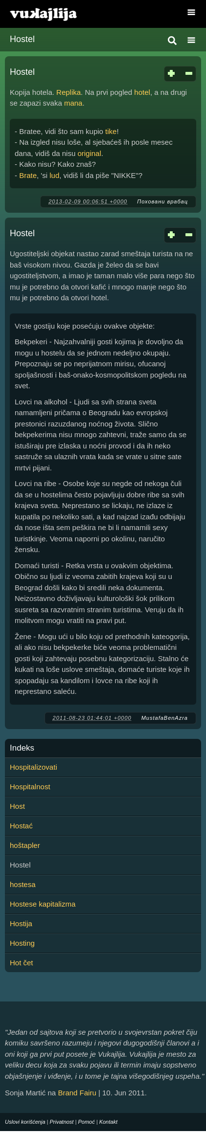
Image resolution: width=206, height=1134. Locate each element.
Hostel (22, 72)
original (89, 153)
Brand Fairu (77, 1093)
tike (110, 131)
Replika (68, 92)
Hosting (22, 943)
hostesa (23, 884)
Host (17, 806)
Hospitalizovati (33, 767)
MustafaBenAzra (164, 718)
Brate (28, 175)
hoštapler (25, 845)
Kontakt (108, 1122)
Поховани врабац (162, 201)
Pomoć (86, 1122)
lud (54, 175)
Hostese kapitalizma (42, 904)
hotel (142, 92)
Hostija (21, 923)
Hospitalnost (30, 786)
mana (73, 103)
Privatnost (62, 1122)
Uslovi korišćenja (25, 1122)
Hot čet (21, 962)
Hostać (21, 826)
